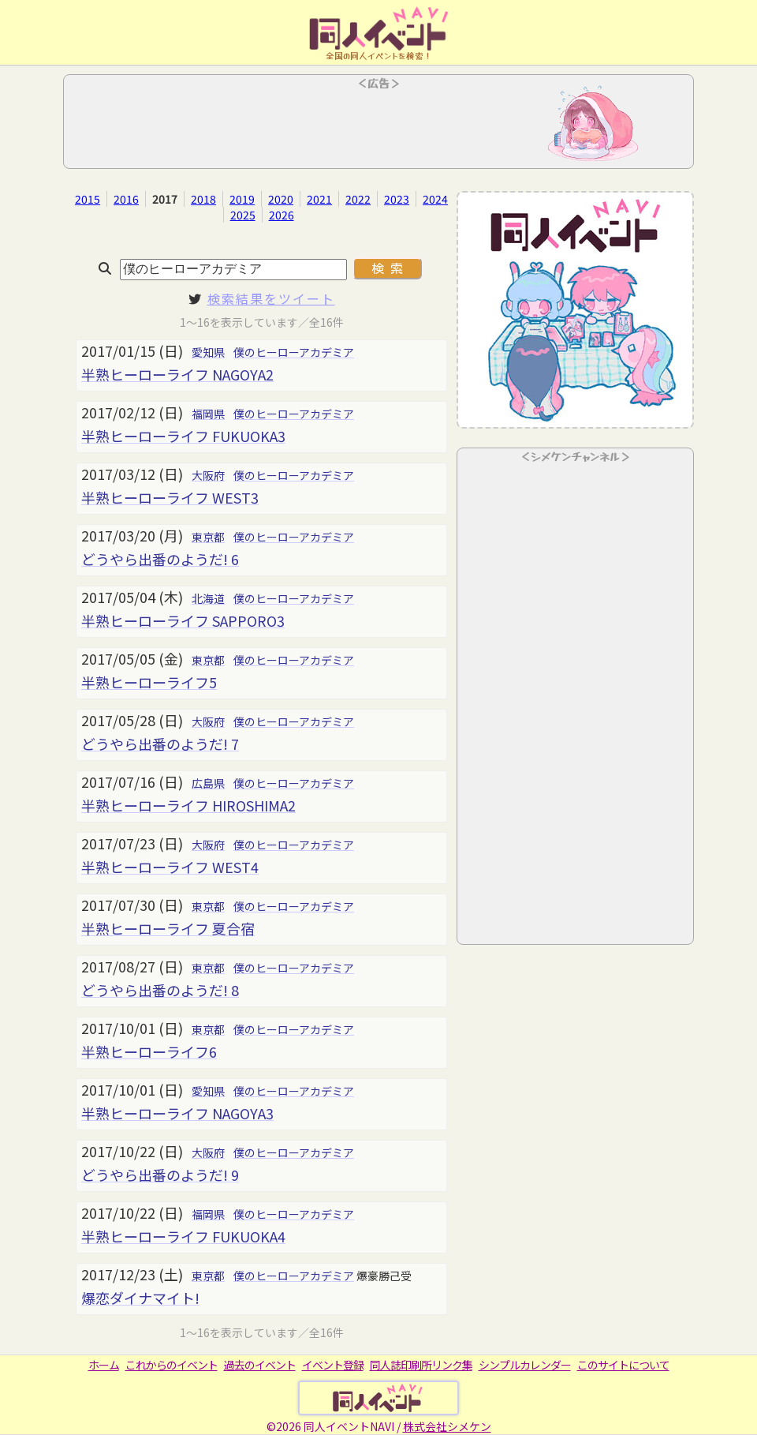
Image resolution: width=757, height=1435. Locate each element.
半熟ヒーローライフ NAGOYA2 (177, 374)
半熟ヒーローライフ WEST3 (170, 497)
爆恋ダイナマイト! (140, 1297)
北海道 (208, 598)
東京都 (208, 537)
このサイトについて (623, 1365)
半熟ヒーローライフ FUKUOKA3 (183, 435)
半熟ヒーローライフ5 (149, 682)
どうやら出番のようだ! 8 (160, 990)
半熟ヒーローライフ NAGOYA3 (177, 1113)
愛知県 (208, 352)
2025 (242, 215)
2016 (126, 199)
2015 (87, 199)
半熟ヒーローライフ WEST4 (170, 866)
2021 (319, 199)
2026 (281, 215)
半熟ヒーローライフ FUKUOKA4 (183, 1236)
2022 (358, 199)
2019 (242, 199)
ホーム (103, 1365)
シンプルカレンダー (525, 1365)
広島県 (208, 783)
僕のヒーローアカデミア (293, 352)
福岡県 (208, 414)
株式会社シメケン (447, 1426)
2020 (280, 199)
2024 (435, 199)
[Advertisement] (378, 126)
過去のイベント (260, 1365)
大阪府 (208, 475)
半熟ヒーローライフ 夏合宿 (168, 928)
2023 (396, 199)
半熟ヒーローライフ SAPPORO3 (183, 620)
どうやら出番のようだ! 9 (160, 1174)
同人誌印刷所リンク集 (421, 1365)
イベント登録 (333, 1365)
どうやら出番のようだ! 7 (160, 743)
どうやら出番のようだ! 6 (160, 559)
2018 (203, 199)
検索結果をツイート (271, 298)
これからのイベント (171, 1365)
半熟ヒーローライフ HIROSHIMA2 (188, 805)
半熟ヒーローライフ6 (149, 1051)
